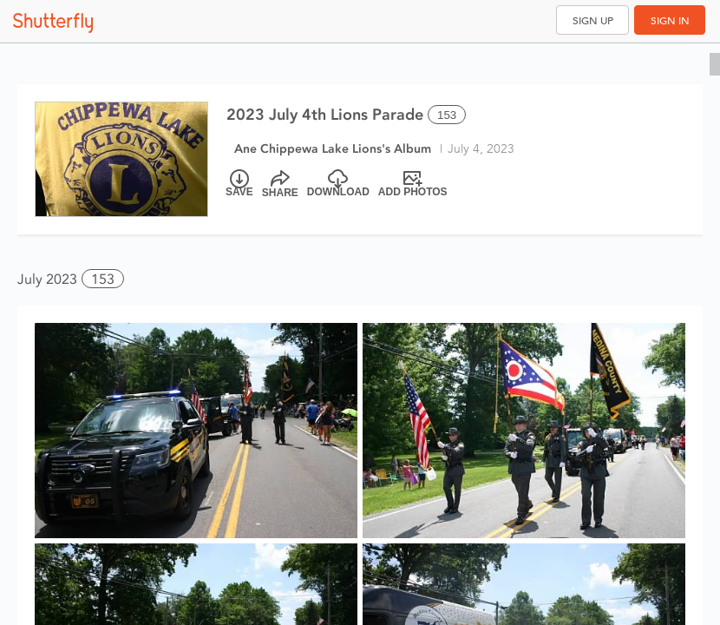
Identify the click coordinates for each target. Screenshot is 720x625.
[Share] (280, 184)
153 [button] (103, 279)
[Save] (239, 184)
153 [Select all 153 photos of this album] (446, 115)
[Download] (338, 184)
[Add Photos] (413, 184)
